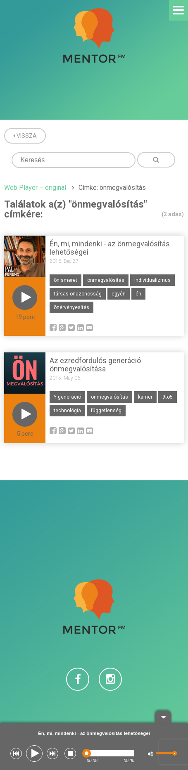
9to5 (167, 397)
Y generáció (67, 397)
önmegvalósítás (105, 280)
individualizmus (152, 280)
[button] (16, 753)
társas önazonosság (78, 294)
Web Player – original (35, 187)
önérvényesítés (71, 307)
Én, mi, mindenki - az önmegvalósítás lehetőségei (110, 247)
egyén (119, 294)
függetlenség (106, 410)
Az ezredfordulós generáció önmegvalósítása (95, 364)
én (138, 294)
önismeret (65, 280)
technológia (67, 410)
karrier (145, 397)
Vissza (25, 135)
